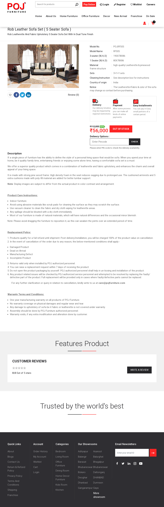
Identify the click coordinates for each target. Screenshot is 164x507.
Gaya (95, 488)
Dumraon (98, 482)
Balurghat (98, 456)
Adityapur (83, 451)
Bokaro (82, 472)
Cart (35, 467)
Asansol (97, 451)
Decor (106, 16)
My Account (39, 456)
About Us (51, 16)
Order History (40, 451)
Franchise (136, 16)
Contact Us (14, 461)
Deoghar (82, 477)
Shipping (12, 489)
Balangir (82, 456)
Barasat (82, 461)
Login (36, 472)
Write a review (139, 369)
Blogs (11, 456)
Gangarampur (85, 488)
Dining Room (62, 470)
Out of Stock (121, 129)
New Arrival (120, 16)
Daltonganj (99, 472)
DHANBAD (98, 477)
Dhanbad (83, 482)
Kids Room (61, 484)
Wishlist (37, 461)
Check (134, 142)
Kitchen (60, 489)
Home (38, 16)
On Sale (150, 16)
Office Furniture (90, 16)
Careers (151, 4)
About (11, 451)
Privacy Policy (15, 475)
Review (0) (73, 94)
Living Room (62, 456)
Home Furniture (69, 16)
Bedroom (61, 451)
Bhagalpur (98, 461)
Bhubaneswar (85, 467)
